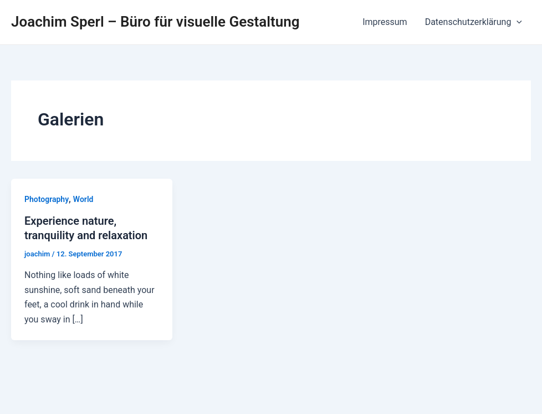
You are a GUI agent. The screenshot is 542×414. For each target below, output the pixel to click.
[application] (516, 22)
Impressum (384, 22)
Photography (46, 199)
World (83, 199)
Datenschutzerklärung (473, 22)
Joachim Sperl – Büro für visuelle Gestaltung (155, 21)
